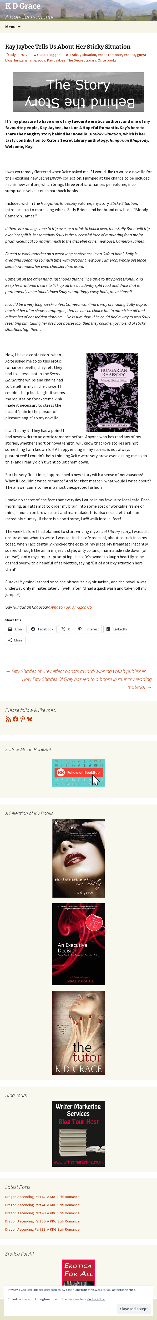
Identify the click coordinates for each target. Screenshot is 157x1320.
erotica (129, 54)
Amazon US (82, 607)
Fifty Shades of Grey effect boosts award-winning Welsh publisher (75, 671)
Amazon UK (60, 607)
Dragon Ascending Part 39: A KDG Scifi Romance (42, 1221)
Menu (10, 26)
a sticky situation (82, 54)
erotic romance (110, 54)
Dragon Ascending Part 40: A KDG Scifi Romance (42, 1213)
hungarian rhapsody (29, 60)
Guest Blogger (48, 54)
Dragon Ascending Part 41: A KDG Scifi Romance (42, 1204)
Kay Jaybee (56, 60)
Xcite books (107, 60)
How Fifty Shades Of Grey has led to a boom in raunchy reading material (87, 683)
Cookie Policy (96, 1299)
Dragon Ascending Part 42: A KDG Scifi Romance (42, 1196)
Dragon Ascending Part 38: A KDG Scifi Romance (42, 1229)
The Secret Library (81, 60)
